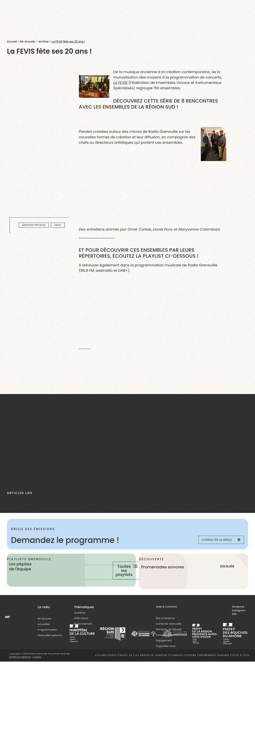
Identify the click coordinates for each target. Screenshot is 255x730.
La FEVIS (121, 82)
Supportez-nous (166, 658)
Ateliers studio (106, 668)
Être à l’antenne (165, 631)
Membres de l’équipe (168, 642)
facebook (238, 619)
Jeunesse (79, 625)
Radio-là (126, 668)
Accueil (12, 42)
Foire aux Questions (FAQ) (171, 647)
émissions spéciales (33, 225)
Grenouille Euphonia (50, 648)
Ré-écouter (27, 42)
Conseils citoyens (183, 668)
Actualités (44, 637)
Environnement (83, 636)
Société (78, 642)
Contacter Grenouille (168, 636)
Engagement (164, 653)
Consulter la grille (218, 540)
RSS (234, 627)
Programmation (47, 642)
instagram (238, 623)
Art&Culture (81, 631)
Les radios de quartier (151, 668)
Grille (57, 225)
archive (43, 42)
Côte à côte (241, 668)
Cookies (37, 669)
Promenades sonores (214, 668)
